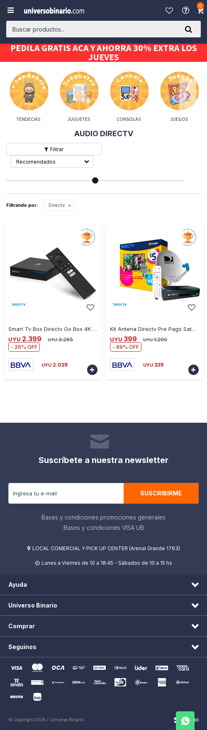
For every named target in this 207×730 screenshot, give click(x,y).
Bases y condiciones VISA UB (103, 527)
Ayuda (187, 10)
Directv (57, 205)
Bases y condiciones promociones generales (103, 517)
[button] (188, 29)
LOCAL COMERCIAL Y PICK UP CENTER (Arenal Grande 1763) (106, 548)
